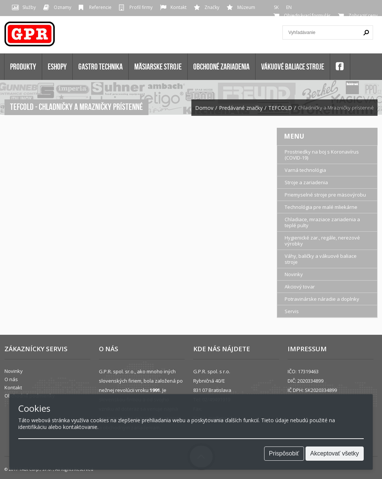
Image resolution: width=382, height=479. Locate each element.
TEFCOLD (280, 108)
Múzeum (246, 7)
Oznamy (62, 7)
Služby (29, 7)
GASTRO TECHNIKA (100, 66)
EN (289, 7)
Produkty (23, 66)
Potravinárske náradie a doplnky (322, 299)
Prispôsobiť (284, 453)
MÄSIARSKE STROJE (158, 66)
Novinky (294, 274)
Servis (292, 311)
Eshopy (57, 66)
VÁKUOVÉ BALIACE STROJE (292, 66)
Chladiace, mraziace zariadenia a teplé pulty (322, 222)
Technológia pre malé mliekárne (321, 207)
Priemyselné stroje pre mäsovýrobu (325, 194)
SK (276, 7)
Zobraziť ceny (363, 15)
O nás (11, 379)
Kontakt (178, 7)
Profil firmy (141, 7)
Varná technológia (305, 170)
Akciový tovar (300, 286)
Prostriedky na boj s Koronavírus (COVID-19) (322, 154)
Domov (204, 108)
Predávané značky (241, 108)
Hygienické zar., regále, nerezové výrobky (322, 240)
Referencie (100, 7)
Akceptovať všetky (334, 453)
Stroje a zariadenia (306, 182)
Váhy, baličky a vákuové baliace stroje (321, 259)
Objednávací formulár (307, 15)
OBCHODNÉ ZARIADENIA (221, 66)
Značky (211, 7)
